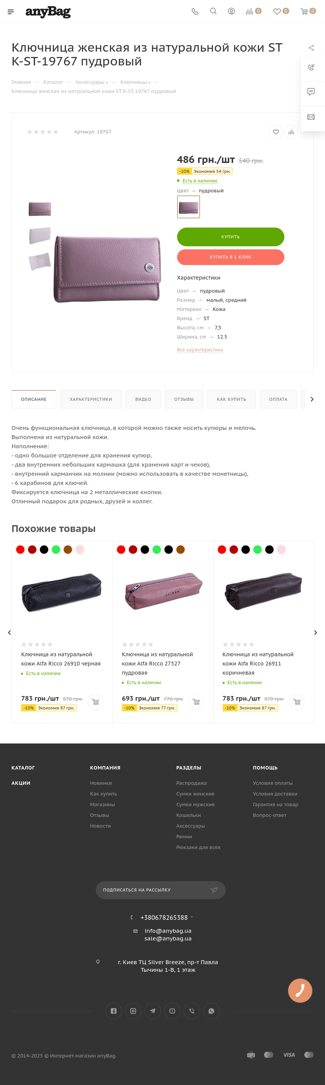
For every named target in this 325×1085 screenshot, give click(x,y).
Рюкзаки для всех (198, 847)
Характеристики (91, 399)
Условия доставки (275, 794)
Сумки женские (195, 794)
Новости (100, 826)
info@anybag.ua (167, 930)
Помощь (265, 768)
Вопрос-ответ (270, 815)
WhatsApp (211, 1011)
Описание (34, 399)
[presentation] (9, 632)
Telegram (152, 1011)
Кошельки (188, 815)
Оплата (278, 399)
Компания (105, 768)
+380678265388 (164, 917)
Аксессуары (190, 826)
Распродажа (191, 783)
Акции (21, 783)
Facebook (113, 1011)
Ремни (184, 836)
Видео (143, 399)
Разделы (189, 768)
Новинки (101, 783)
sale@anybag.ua (168, 938)
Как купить (231, 399)
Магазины (102, 804)
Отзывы (184, 399)
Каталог (23, 768)
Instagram (133, 1011)
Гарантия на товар (275, 804)
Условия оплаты (273, 783)
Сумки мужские (195, 804)
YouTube (172, 1011)
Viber (192, 1011)
